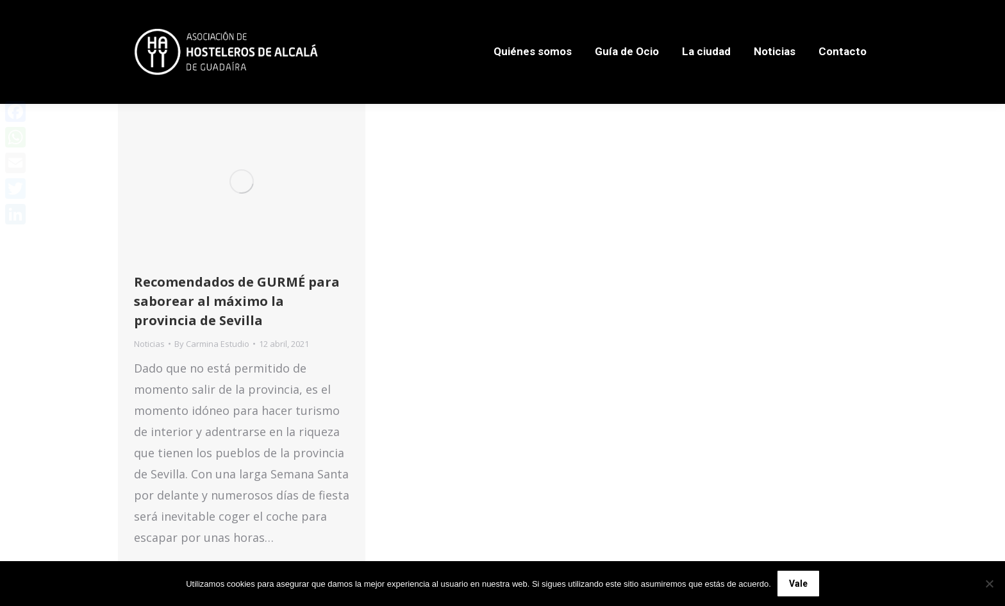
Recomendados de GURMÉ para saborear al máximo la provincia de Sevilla (237, 301)
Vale (798, 583)
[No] (989, 583)
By (211, 343)
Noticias (149, 343)
